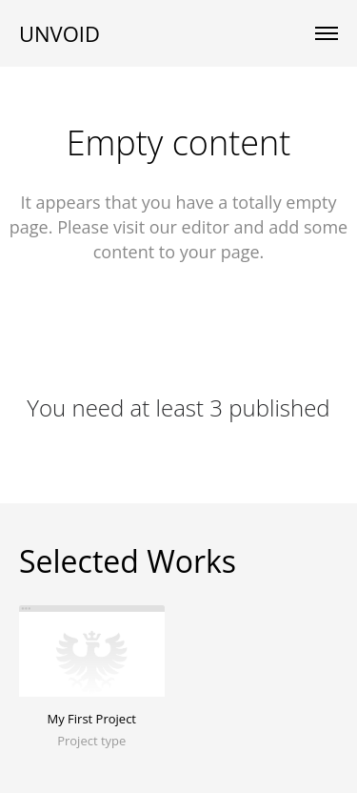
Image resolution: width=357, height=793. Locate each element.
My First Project (92, 718)
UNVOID (59, 33)
